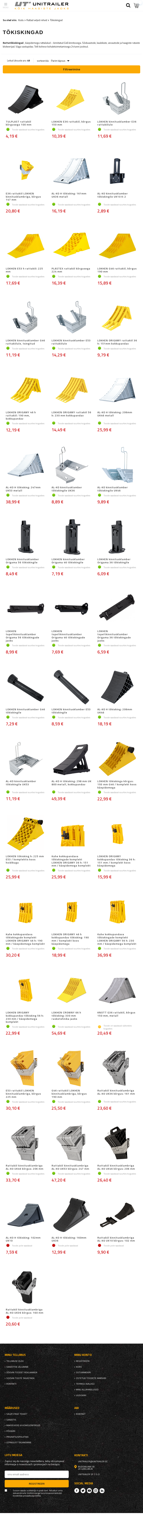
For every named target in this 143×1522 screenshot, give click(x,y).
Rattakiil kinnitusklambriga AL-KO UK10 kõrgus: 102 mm (116, 1239)
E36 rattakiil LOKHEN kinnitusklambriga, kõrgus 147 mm (23, 196)
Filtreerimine (71, 69)
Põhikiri (10, 1431)
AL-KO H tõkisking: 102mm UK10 (23, 1239)
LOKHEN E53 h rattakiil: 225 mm (24, 270)
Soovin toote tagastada (20, 1378)
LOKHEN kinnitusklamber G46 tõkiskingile (25, 711)
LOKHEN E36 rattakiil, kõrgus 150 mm (71, 123)
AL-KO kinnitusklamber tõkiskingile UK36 (67, 489)
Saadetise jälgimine (17, 1367)
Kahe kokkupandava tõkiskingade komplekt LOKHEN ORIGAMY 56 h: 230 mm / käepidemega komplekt (116, 939)
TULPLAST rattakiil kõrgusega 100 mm (18, 123)
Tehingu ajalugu (85, 1384)
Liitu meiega (13, 1455)
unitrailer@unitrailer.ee (93, 1461)
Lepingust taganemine (18, 1442)
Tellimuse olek (15, 1361)
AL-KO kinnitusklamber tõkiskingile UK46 (112, 489)
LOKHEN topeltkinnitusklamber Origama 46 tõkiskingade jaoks (68, 636)
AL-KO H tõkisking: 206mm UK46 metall (114, 414)
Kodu (21, 20)
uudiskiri (81, 1395)
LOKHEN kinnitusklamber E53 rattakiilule (71, 342)
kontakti (11, 1384)
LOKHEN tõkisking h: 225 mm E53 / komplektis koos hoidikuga (25, 859)
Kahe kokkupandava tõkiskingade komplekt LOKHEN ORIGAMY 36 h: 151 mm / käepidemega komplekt (71, 861)
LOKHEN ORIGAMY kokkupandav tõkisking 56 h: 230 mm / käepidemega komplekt (25, 1017)
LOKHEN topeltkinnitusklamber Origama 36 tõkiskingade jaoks (114, 636)
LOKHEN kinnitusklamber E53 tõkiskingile (71, 711)
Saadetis (11, 1420)
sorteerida (43, 60)
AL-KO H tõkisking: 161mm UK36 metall (69, 195)
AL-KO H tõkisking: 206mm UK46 (114, 711)
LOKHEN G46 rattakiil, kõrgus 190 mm (117, 270)
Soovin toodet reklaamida (21, 1372)
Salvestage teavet (16, 1414)
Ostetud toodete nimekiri (91, 1378)
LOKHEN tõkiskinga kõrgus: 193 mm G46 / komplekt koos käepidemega (116, 784)
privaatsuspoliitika (17, 1437)
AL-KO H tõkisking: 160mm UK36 (69, 1239)
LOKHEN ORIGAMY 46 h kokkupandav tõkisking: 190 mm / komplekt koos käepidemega (70, 939)
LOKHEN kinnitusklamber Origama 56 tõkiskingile (22, 561)
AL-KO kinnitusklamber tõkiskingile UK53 (21, 783)
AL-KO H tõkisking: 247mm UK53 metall (23, 489)
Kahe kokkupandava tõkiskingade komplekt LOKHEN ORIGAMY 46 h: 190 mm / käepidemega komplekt (25, 939)
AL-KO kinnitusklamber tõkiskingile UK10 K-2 (112, 195)
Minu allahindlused (87, 1389)
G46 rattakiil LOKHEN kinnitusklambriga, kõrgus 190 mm (69, 1093)
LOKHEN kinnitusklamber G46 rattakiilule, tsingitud (25, 342)
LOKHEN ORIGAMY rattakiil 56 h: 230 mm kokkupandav (71, 414)
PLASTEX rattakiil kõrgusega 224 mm (71, 270)
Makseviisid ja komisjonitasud (23, 1425)
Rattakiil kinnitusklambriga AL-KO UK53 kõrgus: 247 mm (70, 1167)
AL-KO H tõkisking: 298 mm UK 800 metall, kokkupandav (71, 783)
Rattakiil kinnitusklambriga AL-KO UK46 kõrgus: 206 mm (24, 1167)
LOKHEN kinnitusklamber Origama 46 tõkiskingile (68, 561)
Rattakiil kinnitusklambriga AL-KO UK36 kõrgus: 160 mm (24, 1311)
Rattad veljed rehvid (36, 20)
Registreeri (83, 1361)
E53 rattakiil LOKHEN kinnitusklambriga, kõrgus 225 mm (23, 1093)
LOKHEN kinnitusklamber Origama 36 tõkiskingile (114, 561)
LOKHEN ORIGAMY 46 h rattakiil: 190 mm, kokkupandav (21, 415)
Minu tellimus (15, 1355)
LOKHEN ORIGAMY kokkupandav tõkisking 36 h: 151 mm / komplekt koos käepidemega (116, 861)
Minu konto (83, 1355)
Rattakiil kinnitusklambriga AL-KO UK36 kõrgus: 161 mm (116, 1092)
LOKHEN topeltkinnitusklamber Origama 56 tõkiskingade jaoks (22, 636)
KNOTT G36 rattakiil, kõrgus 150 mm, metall (116, 1014)
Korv (79, 1367)
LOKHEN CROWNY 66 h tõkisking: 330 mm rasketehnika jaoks (66, 1016)
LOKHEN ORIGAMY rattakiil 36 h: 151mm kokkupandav (117, 342)
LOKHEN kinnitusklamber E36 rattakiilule (116, 123)
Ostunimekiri (83, 1372)
